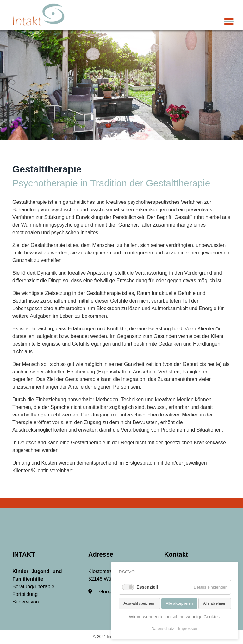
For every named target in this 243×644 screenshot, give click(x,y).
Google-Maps (109, 591)
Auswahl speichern (139, 603)
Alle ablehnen (214, 603)
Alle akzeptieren (179, 603)
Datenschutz (162, 628)
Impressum (188, 628)
